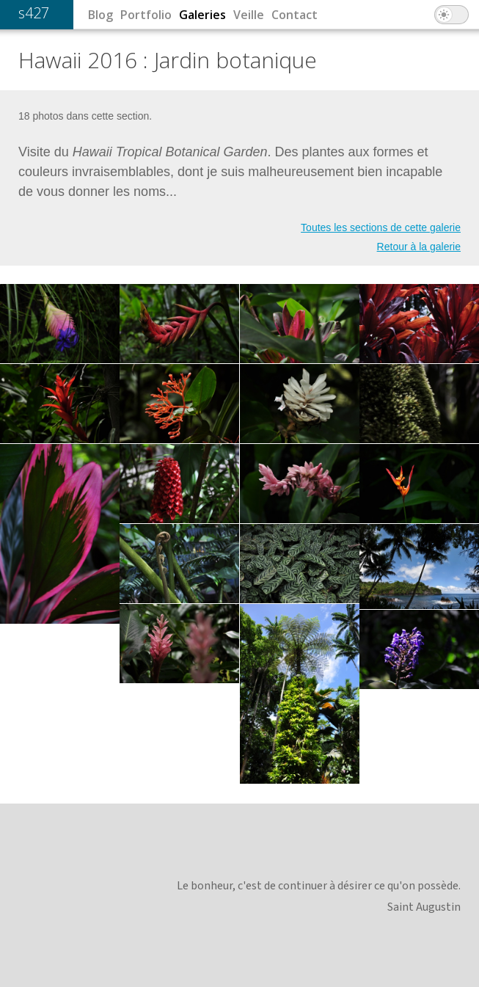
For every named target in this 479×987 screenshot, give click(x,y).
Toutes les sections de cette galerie (381, 227)
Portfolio (146, 15)
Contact (294, 15)
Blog (100, 15)
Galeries (202, 15)
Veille (248, 15)
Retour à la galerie (419, 246)
